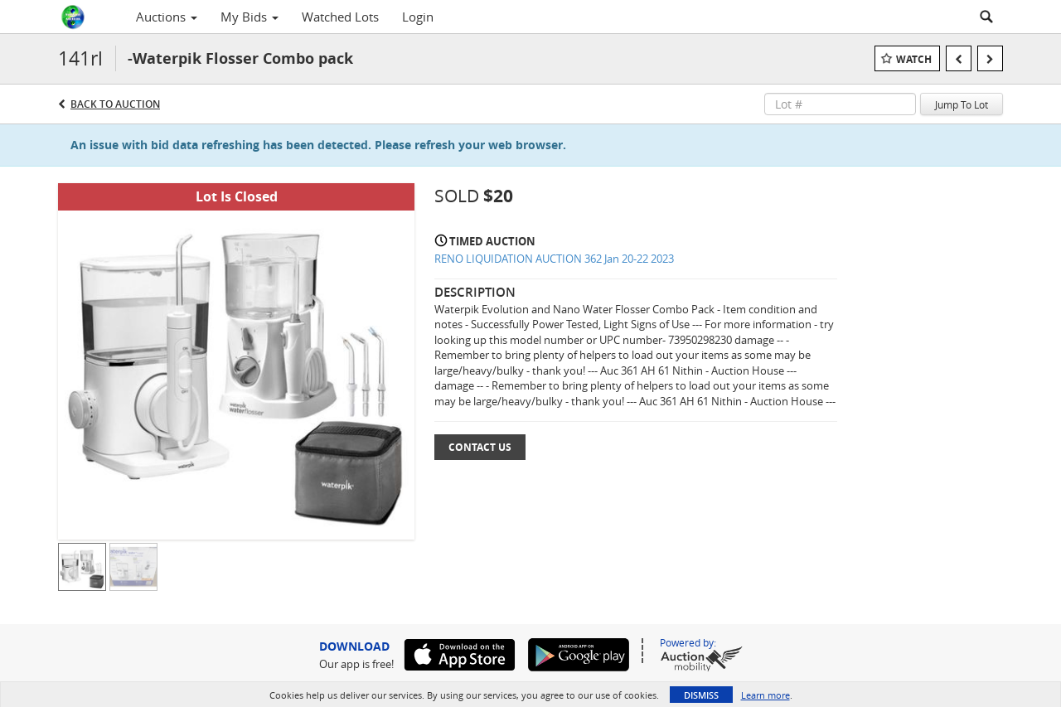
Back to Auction (115, 104)
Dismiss (701, 695)
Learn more (765, 695)
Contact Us (479, 447)
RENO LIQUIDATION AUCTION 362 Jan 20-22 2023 (554, 258)
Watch (914, 59)
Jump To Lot (961, 104)
